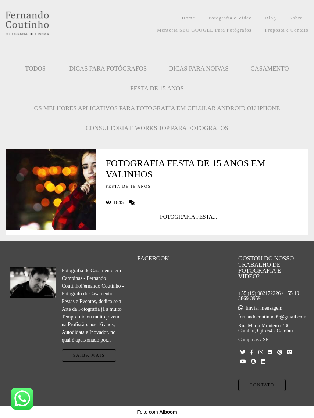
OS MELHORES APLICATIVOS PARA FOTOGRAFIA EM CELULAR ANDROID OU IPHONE (157, 108)
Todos (35, 68)
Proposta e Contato (286, 30)
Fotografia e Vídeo (230, 18)
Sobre (296, 18)
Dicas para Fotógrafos (108, 68)
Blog (270, 18)
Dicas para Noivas (198, 68)
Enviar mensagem (263, 308)
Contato (262, 385)
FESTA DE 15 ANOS (157, 88)
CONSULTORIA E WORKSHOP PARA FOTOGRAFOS (157, 128)
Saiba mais (89, 355)
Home (188, 18)
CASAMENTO (270, 68)
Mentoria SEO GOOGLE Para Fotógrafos (204, 30)
